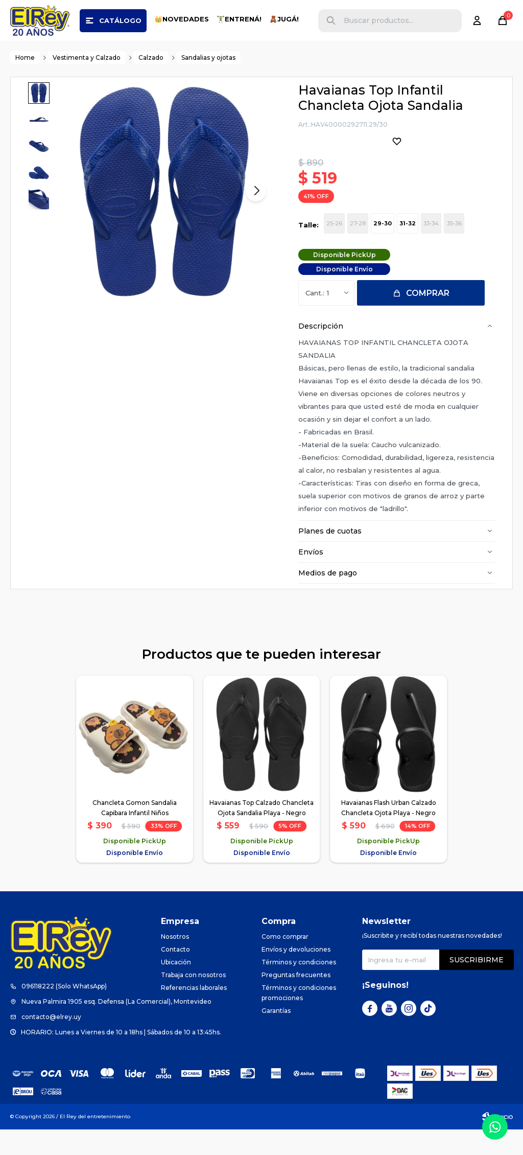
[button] (331, 20)
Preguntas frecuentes (296, 1000)
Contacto (175, 975)
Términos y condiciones (299, 987)
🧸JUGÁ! (284, 19)
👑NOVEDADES (181, 19)
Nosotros (175, 962)
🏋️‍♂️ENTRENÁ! (239, 19)
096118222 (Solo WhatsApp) (64, 1011)
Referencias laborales (194, 1013)
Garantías (276, 1036)
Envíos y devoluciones (296, 975)
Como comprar (285, 962)
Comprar (427, 319)
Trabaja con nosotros (193, 1000)
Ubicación (176, 987)
